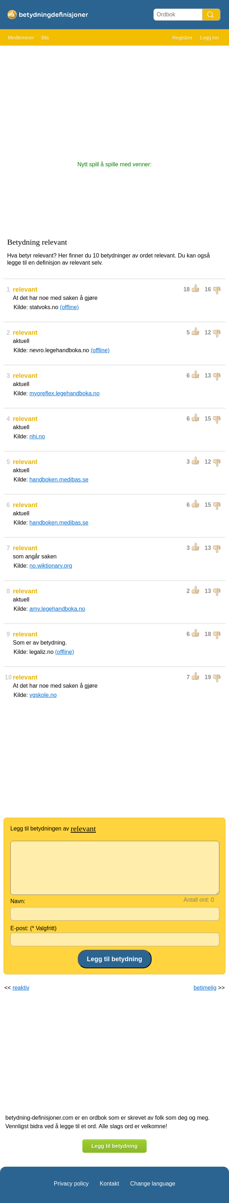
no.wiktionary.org (50, 566)
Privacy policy (71, 1184)
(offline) (69, 307)
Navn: (17, 901)
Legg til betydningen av (53, 829)
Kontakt (109, 1184)
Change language (152, 1184)
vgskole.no (43, 695)
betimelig (205, 988)
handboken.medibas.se (58, 479)
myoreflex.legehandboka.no (64, 393)
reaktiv (20, 988)
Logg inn (209, 38)
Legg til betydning (114, 1146)
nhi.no (37, 436)
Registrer (182, 38)
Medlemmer (21, 38)
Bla (45, 38)
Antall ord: (196, 900)
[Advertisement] (114, 100)
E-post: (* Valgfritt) (33, 928)
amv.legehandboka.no (57, 609)
